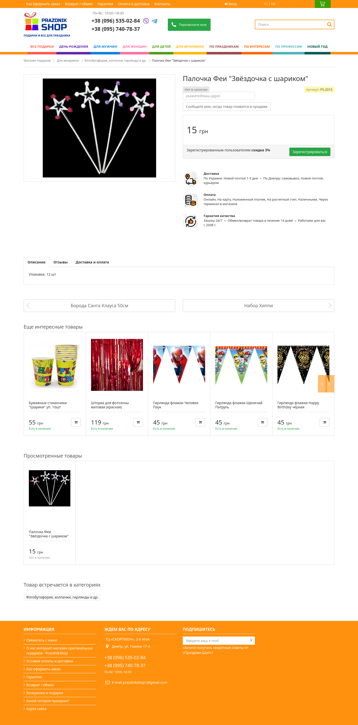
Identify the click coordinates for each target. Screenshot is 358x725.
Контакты (162, 3)
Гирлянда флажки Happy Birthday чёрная (298, 404)
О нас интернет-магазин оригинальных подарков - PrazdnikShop (59, 650)
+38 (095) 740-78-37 (125, 665)
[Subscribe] (251, 640)
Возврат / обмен (79, 3)
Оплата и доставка (133, 3)
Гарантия (105, 3)
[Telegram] (154, 21)
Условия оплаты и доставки (49, 661)
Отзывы (60, 262)
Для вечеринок (68, 60)
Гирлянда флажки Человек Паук (175, 404)
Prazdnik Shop (321, 708)
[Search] (329, 24)
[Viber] (145, 21)
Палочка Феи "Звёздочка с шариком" (49, 533)
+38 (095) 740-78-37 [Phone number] (115, 28)
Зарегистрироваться (310, 151)
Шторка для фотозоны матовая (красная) (110, 404)
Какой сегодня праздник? (47, 700)
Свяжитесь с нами (41, 640)
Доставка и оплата (92, 262)
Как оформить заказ (43, 3)
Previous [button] (324, 327)
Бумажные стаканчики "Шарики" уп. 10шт (48, 404)
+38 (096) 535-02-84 (115, 20)
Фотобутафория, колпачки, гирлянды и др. (115, 60)
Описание (36, 262)
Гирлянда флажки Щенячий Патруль (239, 404)
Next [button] (331, 327)
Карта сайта (36, 708)
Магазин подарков (37, 60)
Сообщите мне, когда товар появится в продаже (227, 106)
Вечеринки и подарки (44, 692)
